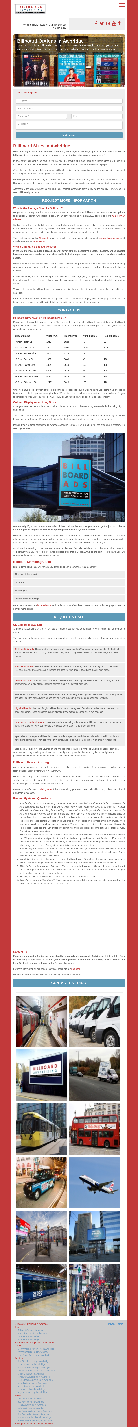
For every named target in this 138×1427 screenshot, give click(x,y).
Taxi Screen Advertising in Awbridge (35, 1411)
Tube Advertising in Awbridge (31, 1364)
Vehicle (18, 1395)
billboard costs (44, 605)
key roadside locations (110, 238)
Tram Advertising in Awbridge (32, 1389)
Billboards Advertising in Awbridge (31, 1324)
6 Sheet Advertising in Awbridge (33, 1333)
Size (17, 1327)
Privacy (111, 1324)
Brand (18, 1345)
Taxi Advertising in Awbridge (31, 1398)
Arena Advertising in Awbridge (32, 1386)
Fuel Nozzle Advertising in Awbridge (35, 1420)
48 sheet (43, 238)
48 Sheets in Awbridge (28, 1336)
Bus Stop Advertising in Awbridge (33, 1361)
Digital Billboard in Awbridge (31, 1373)
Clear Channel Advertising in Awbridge (36, 1349)
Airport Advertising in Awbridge (32, 1383)
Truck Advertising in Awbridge (32, 1405)
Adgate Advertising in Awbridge (32, 1392)
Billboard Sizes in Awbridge (31, 1330)
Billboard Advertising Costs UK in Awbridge (35, 1342)
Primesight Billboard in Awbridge (33, 1352)
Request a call (69, 617)
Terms (120, 1324)
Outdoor (19, 1358)
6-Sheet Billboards (24, 680)
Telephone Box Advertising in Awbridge (36, 1370)
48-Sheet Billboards (24, 649)
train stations (39, 241)
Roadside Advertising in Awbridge (34, 1367)
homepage (76, 969)
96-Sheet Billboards (24, 666)
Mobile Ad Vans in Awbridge (31, 1408)
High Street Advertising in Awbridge (34, 1355)
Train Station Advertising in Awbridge (35, 1380)
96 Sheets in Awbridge (28, 1339)
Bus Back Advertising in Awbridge (34, 1414)
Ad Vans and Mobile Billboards (29, 722)
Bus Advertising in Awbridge (31, 1402)
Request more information (69, 200)
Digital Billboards (23, 708)
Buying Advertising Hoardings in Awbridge (35, 1423)
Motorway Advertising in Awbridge (34, 1377)
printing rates (45, 789)
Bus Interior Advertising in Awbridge (35, 1417)
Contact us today (69, 983)
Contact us (69, 310)
